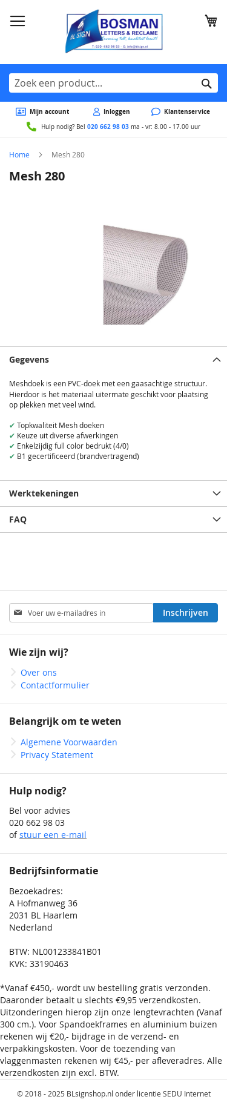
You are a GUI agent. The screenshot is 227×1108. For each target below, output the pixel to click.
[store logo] (113, 32)
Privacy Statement (57, 754)
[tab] (113, 359)
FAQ (18, 519)
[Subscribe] (185, 612)
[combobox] (113, 83)
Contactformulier (55, 685)
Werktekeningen (44, 493)
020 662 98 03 (108, 126)
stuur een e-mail (53, 834)
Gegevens (29, 359)
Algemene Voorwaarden (69, 742)
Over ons (39, 672)
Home (19, 154)
